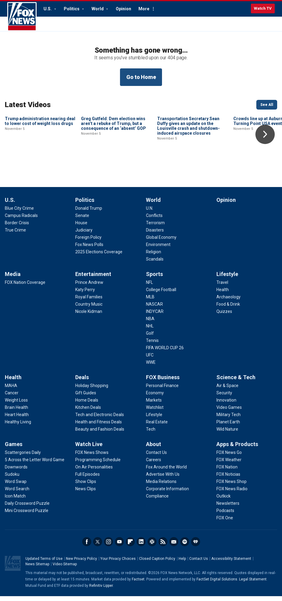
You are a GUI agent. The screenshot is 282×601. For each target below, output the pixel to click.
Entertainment (93, 279)
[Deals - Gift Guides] (85, 397)
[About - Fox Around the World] (166, 471)
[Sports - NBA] (150, 323)
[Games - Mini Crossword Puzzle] (26, 515)
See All (266, 105)
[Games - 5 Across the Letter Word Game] (34, 464)
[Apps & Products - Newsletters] (227, 508)
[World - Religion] (153, 256)
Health (13, 382)
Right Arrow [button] (265, 134)
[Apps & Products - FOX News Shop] (231, 486)
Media (13, 279)
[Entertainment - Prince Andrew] (89, 287)
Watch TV (263, 8)
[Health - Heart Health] (17, 419)
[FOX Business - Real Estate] (157, 426)
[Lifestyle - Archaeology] (228, 301)
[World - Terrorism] (155, 227)
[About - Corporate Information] (167, 493)
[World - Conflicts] (154, 220)
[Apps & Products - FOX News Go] (229, 457)
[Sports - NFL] (149, 287)
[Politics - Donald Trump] (88, 213)
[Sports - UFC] (150, 359)
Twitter (97, 546)
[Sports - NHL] (150, 330)
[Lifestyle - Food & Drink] (228, 309)
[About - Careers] (153, 464)
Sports (154, 279)
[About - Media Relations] (161, 486)
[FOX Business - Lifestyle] (154, 419)
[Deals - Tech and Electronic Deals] (99, 419)
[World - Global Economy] (161, 242)
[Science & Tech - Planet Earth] (228, 426)
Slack (152, 546)
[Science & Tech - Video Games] (229, 412)
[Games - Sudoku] (12, 479)
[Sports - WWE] (151, 367)
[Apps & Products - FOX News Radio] (232, 493)
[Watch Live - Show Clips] (85, 486)
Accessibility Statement (231, 563)
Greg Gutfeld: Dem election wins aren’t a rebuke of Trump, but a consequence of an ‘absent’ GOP (113, 164)
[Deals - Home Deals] (86, 404)
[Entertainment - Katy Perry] (85, 294)
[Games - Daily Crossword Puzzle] (27, 508)
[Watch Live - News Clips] (85, 493)
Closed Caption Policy (157, 563)
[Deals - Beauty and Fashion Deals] (99, 434)
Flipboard (130, 546)
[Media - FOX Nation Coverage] (25, 287)
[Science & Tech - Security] (224, 397)
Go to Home (141, 77)
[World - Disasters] (155, 234)
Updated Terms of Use (44, 563)
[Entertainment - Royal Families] (88, 301)
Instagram (108, 546)
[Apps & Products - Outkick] (223, 500)
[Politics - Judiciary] (83, 234)
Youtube (119, 546)
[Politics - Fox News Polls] (89, 249)
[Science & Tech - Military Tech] (228, 419)
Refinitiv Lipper (101, 590)
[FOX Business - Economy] (155, 397)
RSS (162, 546)
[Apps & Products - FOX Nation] (227, 471)
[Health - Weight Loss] (16, 404)
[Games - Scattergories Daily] (23, 457)
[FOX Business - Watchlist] (155, 412)
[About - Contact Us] (156, 457)
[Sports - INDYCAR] (155, 316)
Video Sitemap (65, 569)
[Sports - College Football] (161, 294)
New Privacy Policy (81, 563)
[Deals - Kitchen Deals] (88, 412)
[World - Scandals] (155, 263)
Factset (138, 584)
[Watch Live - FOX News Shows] (92, 457)
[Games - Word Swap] (16, 486)
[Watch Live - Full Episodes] (87, 479)
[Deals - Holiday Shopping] (91, 390)
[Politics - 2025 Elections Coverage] (98, 256)
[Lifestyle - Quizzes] (224, 316)
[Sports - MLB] (150, 301)
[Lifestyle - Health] (222, 294)
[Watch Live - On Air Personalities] (94, 471)
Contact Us (198, 563)
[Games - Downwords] (16, 471)
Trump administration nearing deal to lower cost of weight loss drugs (40, 162)
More (143, 8)
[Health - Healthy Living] (18, 426)
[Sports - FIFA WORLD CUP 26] (165, 352)
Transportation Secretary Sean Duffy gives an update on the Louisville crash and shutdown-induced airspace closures (188, 166)
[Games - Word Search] (17, 493)
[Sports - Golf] (150, 338)
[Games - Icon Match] (15, 500)
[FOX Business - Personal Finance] (162, 390)
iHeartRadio (195, 546)
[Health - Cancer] (11, 397)
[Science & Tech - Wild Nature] (227, 434)
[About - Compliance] (157, 500)
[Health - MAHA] (11, 390)
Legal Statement (253, 584)
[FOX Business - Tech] (150, 434)
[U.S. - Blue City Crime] (19, 213)
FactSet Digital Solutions (216, 584)
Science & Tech (235, 382)
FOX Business (163, 382)
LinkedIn (141, 546)
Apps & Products (237, 449)
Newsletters (173, 546)
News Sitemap (37, 569)
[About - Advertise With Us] (163, 479)
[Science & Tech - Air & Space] (227, 390)
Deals (82, 382)
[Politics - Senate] (82, 220)
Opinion (123, 8)
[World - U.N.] (149, 213)
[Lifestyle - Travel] (222, 287)
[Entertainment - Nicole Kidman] (88, 316)
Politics (72, 8)
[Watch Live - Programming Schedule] (98, 464)
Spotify (184, 546)
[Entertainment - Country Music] (88, 309)
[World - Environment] (158, 249)
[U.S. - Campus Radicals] (21, 220)
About (153, 449)
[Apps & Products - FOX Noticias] (228, 479)
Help (182, 563)
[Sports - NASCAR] (154, 309)
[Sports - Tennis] (152, 345)
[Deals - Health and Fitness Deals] (98, 426)
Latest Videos (28, 104)
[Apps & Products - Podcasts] (225, 515)
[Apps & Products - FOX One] (224, 522)
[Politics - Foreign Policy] (88, 242)
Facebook (86, 546)
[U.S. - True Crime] (15, 234)
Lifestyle (227, 279)
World (98, 8)
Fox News (22, 16)
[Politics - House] (81, 227)
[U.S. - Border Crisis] (17, 227)
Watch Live (88, 449)
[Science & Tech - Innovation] (226, 404)
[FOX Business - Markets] (154, 404)
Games (13, 449)
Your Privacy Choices (118, 563)
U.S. (48, 8)
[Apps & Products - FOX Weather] (228, 464)
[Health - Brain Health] (16, 412)
